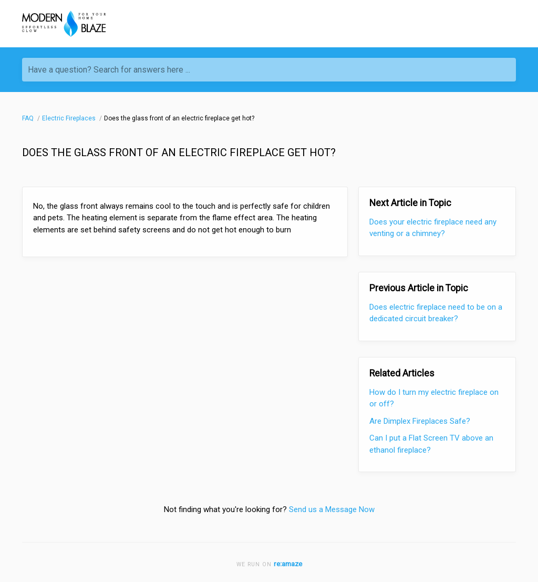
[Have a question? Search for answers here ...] (269, 69)
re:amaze (288, 563)
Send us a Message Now (332, 509)
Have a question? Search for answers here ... (109, 70)
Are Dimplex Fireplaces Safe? (419, 421)
